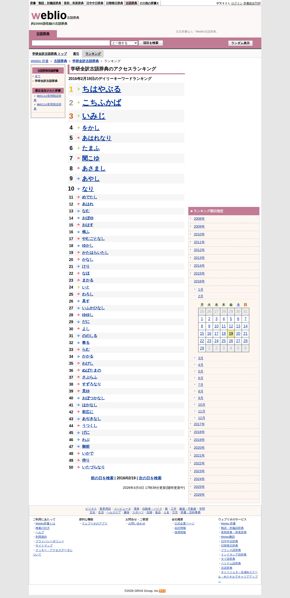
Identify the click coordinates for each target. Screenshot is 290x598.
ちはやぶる (101, 89)
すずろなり (91, 384)
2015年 (199, 273)
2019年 (199, 440)
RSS (162, 591)
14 (245, 326)
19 (231, 334)
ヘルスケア (114, 512)
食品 (158, 512)
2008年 (199, 218)
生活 (101, 512)
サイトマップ (44, 545)
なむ (86, 211)
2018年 (199, 432)
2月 (200, 296)
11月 (201, 411)
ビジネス (91, 508)
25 (224, 341)
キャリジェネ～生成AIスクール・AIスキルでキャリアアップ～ (238, 576)
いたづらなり (93, 467)
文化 (92, 512)
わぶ (86, 440)
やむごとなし (93, 239)
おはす (87, 225)
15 (202, 334)
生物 (149, 512)
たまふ (91, 148)
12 (231, 326)
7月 (200, 385)
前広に (87, 412)
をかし (91, 128)
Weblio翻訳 (228, 536)
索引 (76, 54)
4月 (200, 365)
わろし (87, 294)
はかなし (89, 405)
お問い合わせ (136, 523)
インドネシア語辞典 (234, 554)
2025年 (199, 487)
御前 (86, 446)
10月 (201, 404)
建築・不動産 (187, 508)
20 (238, 334)
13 (238, 326)
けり (86, 266)
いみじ (94, 116)
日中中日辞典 (94, 3)
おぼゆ (87, 218)
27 (238, 341)
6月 (200, 378)
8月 (200, 391)
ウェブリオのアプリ (94, 523)
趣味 (126, 512)
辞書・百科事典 (191, 512)
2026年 (199, 494)
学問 (202, 508)
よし (86, 329)
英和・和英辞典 (74, 3)
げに (86, 432)
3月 (200, 358)
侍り (86, 460)
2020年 (199, 447)
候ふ (86, 232)
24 (216, 341)
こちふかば (101, 102)
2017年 (199, 424)
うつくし (89, 426)
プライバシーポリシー (50, 541)
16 (209, 334)
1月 (200, 289)
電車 (136, 508)
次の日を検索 (150, 478)
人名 (166, 512)
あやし (91, 178)
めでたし (89, 197)
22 (202, 341)
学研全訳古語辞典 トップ (49, 54)
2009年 (199, 226)
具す (86, 301)
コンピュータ (122, 508)
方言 (175, 512)
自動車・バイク (152, 508)
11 (224, 326)
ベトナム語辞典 (231, 563)
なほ (86, 273)
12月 (201, 418)
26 (231, 341)
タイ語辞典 (228, 558)
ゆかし (87, 245)
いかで (87, 453)
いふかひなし (93, 308)
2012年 (199, 250)
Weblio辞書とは (45, 523)
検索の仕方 (43, 527)
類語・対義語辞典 (49, 3)
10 (216, 326)
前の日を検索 (102, 478)
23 (209, 341)
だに (86, 322)
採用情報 (180, 532)
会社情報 (180, 527)
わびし (87, 363)
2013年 (199, 258)
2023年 (199, 471)
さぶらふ (89, 377)
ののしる (89, 336)
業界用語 (105, 508)
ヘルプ (40, 532)
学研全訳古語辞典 (85, 61)
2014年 (199, 265)
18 (224, 334)
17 (216, 334)
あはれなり (97, 138)
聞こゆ (91, 158)
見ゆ (86, 391)
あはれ (87, 204)
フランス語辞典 (231, 549)
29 (202, 348)
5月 (200, 371)
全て (38, 76)
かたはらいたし (95, 253)
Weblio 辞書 (40, 61)
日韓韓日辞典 (114, 3)
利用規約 (41, 536)
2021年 (199, 455)
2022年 (199, 463)
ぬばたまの (91, 370)
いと (86, 287)
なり (88, 189)
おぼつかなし (93, 398)
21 (245, 334)
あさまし (94, 168)
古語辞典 (131, 3)
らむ (86, 349)
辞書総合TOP (252, 3)
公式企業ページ (184, 523)
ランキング (93, 54)
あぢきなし (91, 419)
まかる (87, 280)
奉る (86, 343)
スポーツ (138, 512)
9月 (200, 398)
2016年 (199, 281)
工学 (173, 508)
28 (245, 341)
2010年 (199, 234)
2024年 (199, 479)
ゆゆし (87, 315)
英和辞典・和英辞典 (234, 532)
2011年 (199, 242)
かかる (87, 356)
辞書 (33, 3)
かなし (87, 259)
